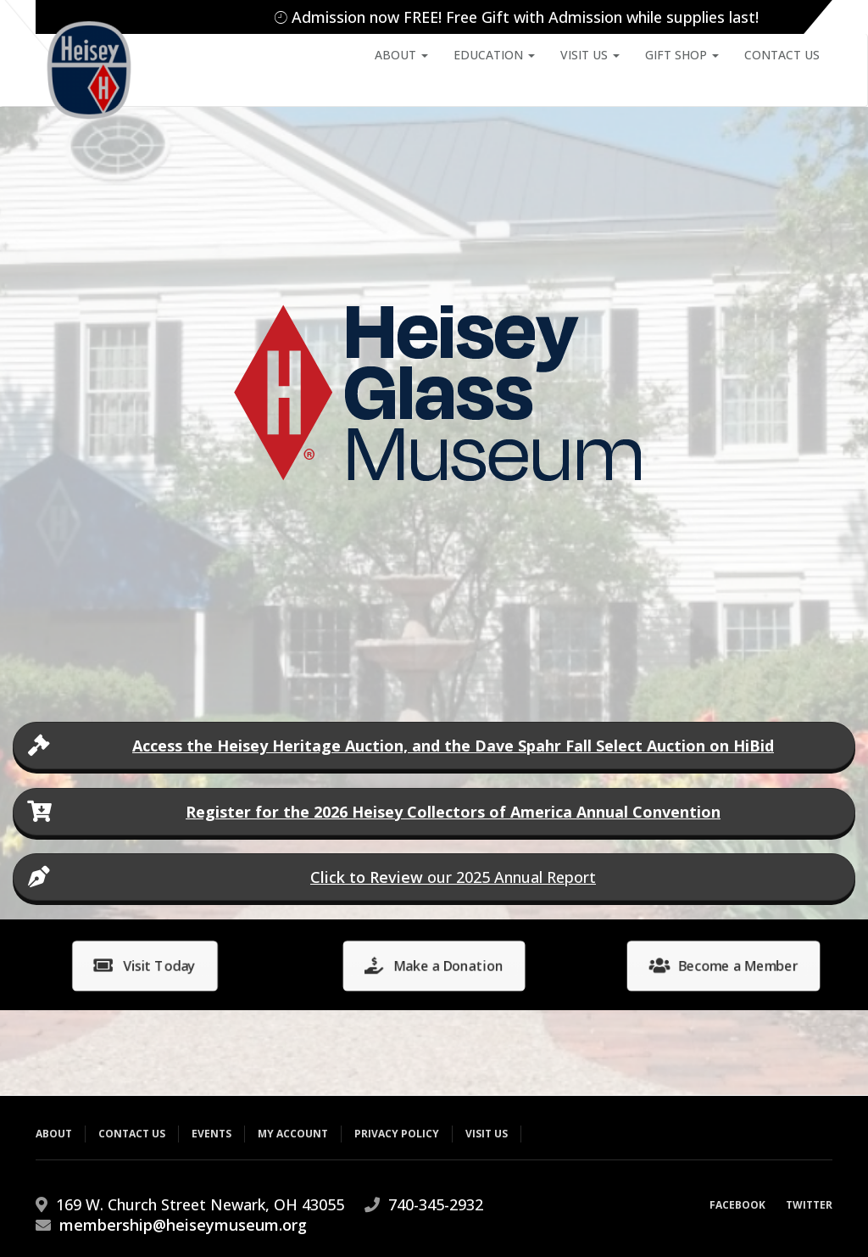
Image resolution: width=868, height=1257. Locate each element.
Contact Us (782, 55)
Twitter (809, 1205)
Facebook (737, 1205)
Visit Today (144, 965)
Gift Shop (682, 55)
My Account (293, 1133)
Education (494, 55)
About (401, 55)
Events (211, 1133)
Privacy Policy (396, 1133)
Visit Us (590, 55)
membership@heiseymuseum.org (183, 1225)
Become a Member (723, 965)
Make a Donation (434, 965)
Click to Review (366, 877)
